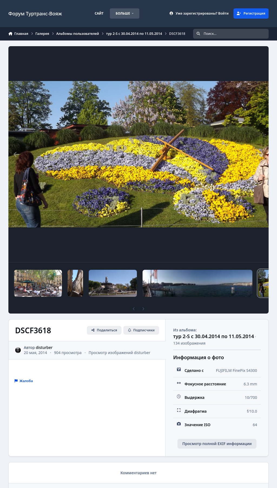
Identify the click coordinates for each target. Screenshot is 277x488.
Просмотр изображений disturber (119, 352)
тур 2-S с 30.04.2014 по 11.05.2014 (213, 336)
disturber (44, 347)
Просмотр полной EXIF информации (217, 443)
